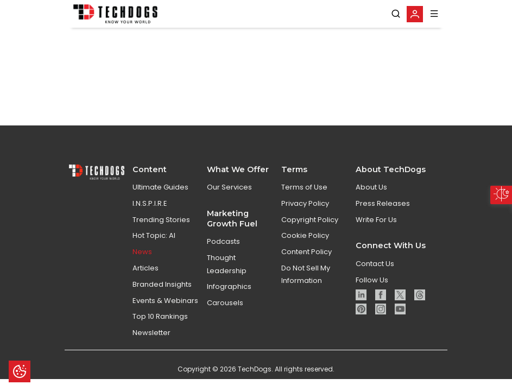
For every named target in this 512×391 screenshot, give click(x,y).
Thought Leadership (226, 275)
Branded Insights (162, 295)
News (142, 263)
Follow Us (372, 291)
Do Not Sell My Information (305, 285)
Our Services (229, 198)
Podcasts (223, 253)
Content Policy (306, 263)
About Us (371, 198)
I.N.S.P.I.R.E (149, 214)
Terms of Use (304, 198)
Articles (145, 279)
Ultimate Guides (160, 198)
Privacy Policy (305, 214)
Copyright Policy (309, 230)
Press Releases (383, 214)
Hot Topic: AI (153, 247)
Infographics (229, 298)
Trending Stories (161, 230)
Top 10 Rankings (160, 328)
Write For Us (376, 230)
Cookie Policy (305, 247)
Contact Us (375, 274)
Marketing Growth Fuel (232, 229)
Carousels (225, 314)
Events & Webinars (165, 311)
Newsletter (151, 344)
